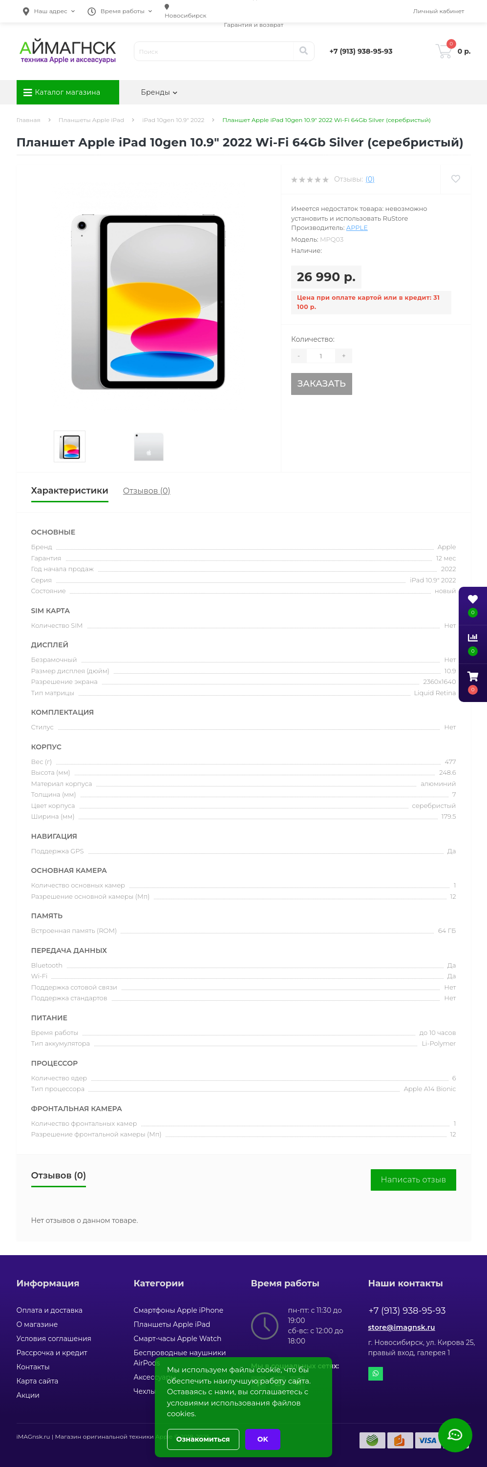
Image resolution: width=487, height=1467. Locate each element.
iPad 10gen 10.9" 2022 (173, 120)
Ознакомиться (203, 1439)
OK (262, 1439)
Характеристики (69, 490)
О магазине (37, 1324)
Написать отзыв (413, 1179)
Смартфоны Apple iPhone (179, 1310)
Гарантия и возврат (253, 24)
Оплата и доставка (50, 1310)
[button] (49, 11)
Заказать (321, 383)
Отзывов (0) (146, 491)
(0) (369, 179)
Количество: (313, 339)
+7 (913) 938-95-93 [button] (407, 1310)
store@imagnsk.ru (401, 1327)
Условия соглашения (54, 1338)
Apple (357, 227)
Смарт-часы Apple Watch (178, 1338)
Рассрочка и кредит (52, 1352)
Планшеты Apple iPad (91, 120)
